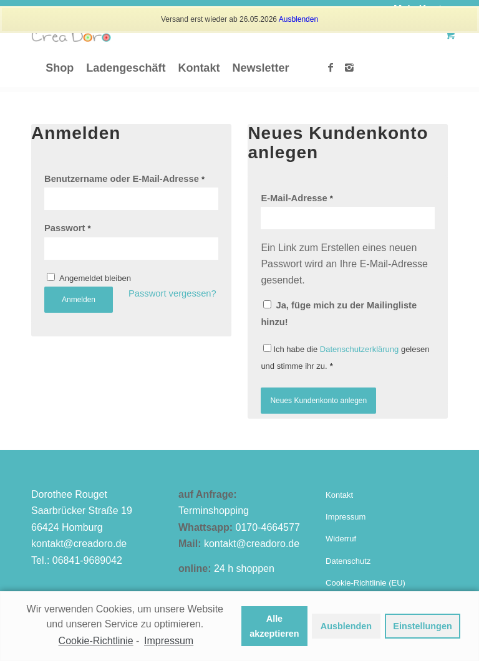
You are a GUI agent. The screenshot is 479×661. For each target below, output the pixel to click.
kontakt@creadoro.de (79, 543)
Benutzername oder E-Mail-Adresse (124, 179)
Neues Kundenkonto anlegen (318, 400)
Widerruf (341, 538)
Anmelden (78, 299)
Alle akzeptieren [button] (274, 626)
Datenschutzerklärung (359, 349)
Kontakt (339, 495)
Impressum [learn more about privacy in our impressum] (168, 640)
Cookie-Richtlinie (96, 640)
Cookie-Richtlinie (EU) (365, 582)
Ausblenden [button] (346, 626)
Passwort (67, 228)
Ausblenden (298, 19)
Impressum (345, 516)
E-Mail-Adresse (297, 198)
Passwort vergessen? (172, 293)
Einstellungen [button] (422, 626)
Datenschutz (348, 561)
